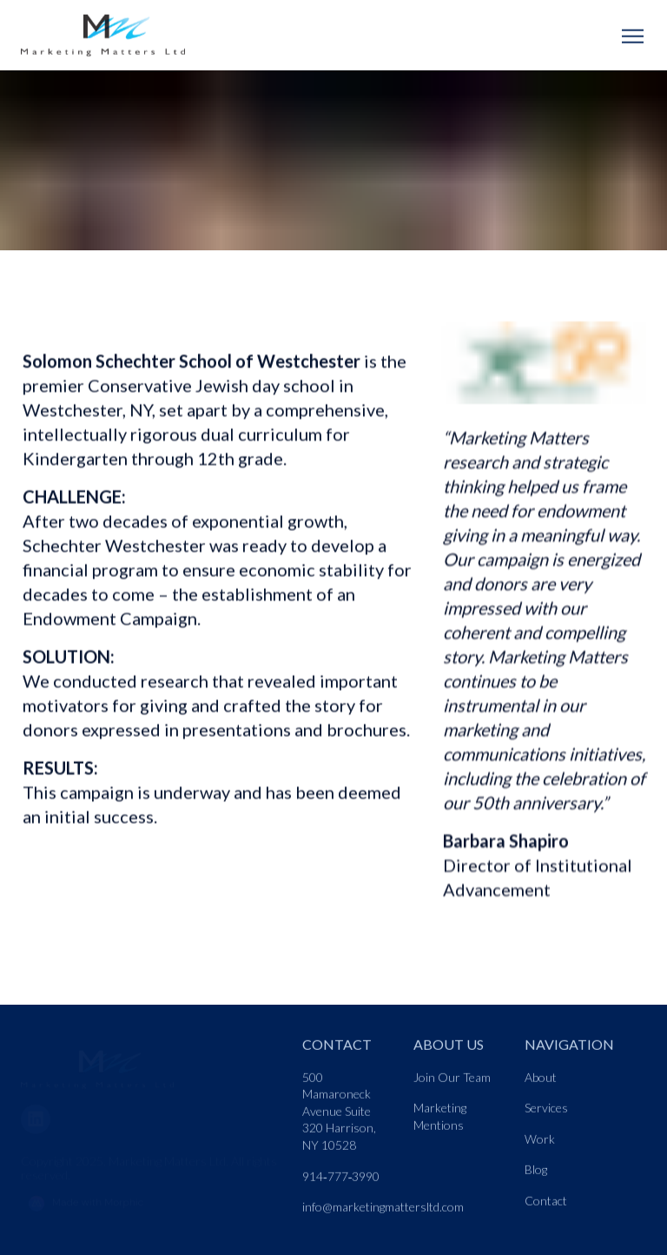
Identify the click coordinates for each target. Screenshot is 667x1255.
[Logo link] (111, 37)
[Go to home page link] (97, 1062)
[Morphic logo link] (151, 1196)
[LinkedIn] (42, 1109)
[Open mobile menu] (632, 37)
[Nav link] (347, 1117)
